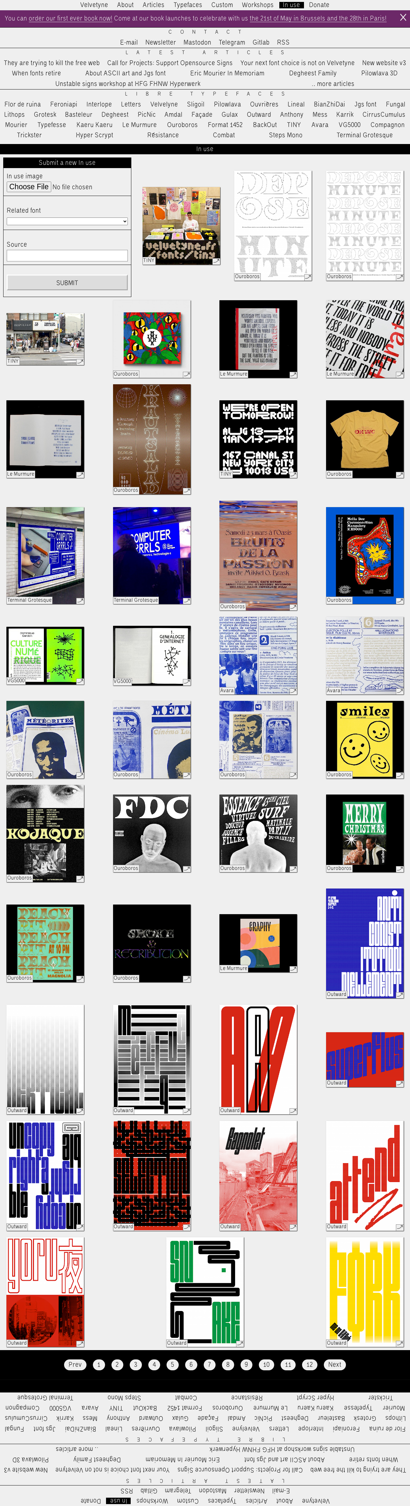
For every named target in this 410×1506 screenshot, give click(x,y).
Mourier (16, 125)
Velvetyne (94, 5)
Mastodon (197, 42)
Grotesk (45, 115)
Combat (224, 135)
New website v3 (384, 63)
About (125, 5)
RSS (283, 42)
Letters (131, 104)
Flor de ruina (22, 104)
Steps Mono (286, 135)
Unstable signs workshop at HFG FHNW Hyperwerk (128, 84)
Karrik (345, 115)
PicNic (147, 115)
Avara (320, 125)
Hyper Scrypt (94, 135)
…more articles (333, 84)
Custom (222, 5)
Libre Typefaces (209, 94)
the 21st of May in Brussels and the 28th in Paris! (318, 18)
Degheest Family (313, 73)
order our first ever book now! (70, 18)
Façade (202, 115)
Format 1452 (225, 125)
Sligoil (196, 104)
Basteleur (79, 115)
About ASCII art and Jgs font (126, 73)
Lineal (296, 104)
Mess (320, 115)
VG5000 (350, 125)
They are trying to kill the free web (52, 63)
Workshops (258, 5)
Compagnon (388, 125)
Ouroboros (182, 125)
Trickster (29, 135)
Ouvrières (264, 104)
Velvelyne (164, 104)
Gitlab (261, 42)
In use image (25, 176)
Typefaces (188, 5)
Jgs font (366, 104)
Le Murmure (140, 125)
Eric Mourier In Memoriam (227, 73)
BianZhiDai (329, 104)
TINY (294, 125)
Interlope (99, 104)
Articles (154, 5)
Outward (259, 115)
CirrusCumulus (384, 115)
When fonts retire (36, 73)
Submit (67, 283)
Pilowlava (227, 104)
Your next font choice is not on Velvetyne (298, 63)
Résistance (163, 135)
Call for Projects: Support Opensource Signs (170, 63)
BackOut (265, 125)
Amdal (174, 115)
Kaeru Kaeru (95, 125)
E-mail (129, 42)
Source (17, 245)
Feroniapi (64, 104)
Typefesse (51, 125)
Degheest (115, 115)
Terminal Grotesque (365, 135)
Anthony (292, 115)
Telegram (232, 42)
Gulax (230, 115)
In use (291, 5)
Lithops (14, 115)
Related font (24, 211)
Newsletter (160, 42)
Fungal (396, 104)
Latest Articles (209, 52)
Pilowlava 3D (379, 73)
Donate (319, 5)
